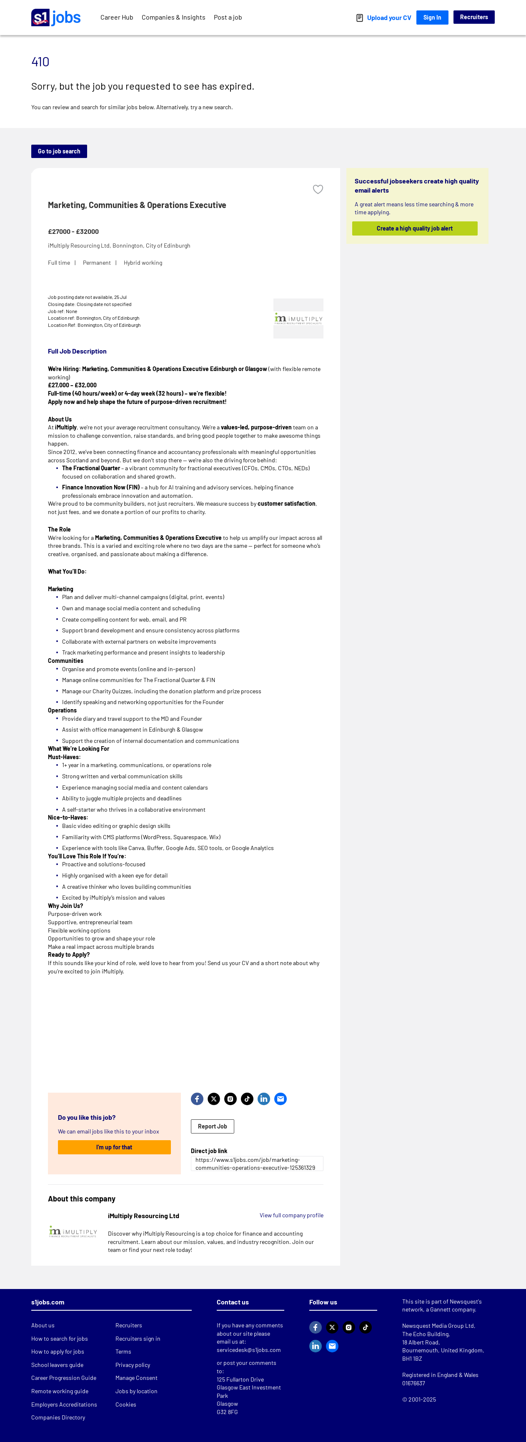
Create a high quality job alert (415, 228)
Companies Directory (58, 1417)
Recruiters (474, 16)
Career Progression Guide (63, 1377)
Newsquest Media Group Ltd (438, 1325)
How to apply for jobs (57, 1351)
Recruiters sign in (137, 1338)
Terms (123, 1351)
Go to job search (59, 151)
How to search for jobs (59, 1338)
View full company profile (291, 1215)
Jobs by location (136, 1390)
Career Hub (116, 17)
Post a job (228, 17)
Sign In (432, 17)
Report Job (212, 1126)
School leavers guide (57, 1364)
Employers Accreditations (64, 1404)
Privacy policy (132, 1364)
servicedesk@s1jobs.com (249, 1349)
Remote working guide (59, 1390)
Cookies (125, 1404)
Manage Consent (136, 1377)
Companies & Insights (173, 17)
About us (43, 1325)
